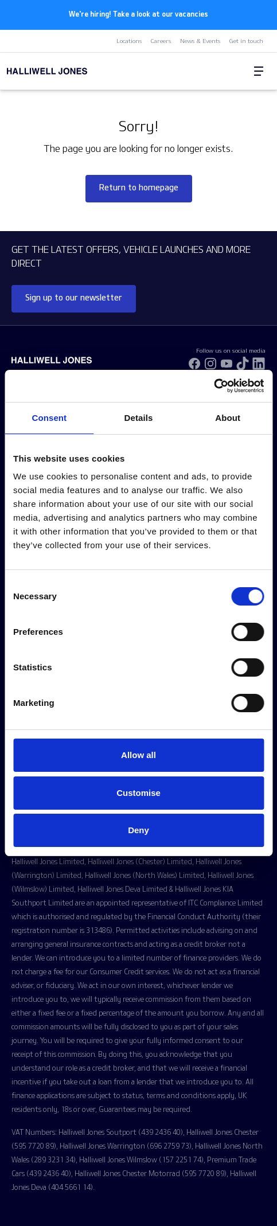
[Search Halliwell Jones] (231, 71)
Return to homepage (138, 187)
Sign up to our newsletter (73, 297)
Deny (138, 830)
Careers (161, 40)
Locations (129, 40)
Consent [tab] (49, 418)
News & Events (200, 40)
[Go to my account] (235, 72)
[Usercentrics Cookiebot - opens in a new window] (213, 385)
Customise (138, 793)
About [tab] (227, 418)
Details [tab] (138, 418)
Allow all (138, 755)
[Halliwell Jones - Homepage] (71, 71)
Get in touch (246, 40)
